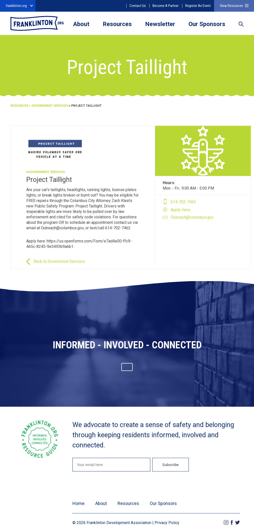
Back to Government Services (59, 261)
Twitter (237, 522)
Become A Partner (166, 5)
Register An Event (198, 5)
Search (241, 25)
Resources (117, 24)
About (81, 24)
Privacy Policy (167, 522)
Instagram (226, 522)
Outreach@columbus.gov (192, 217)
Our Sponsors (207, 24)
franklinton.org (16, 5)
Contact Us (137, 5)
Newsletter (160, 24)
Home (78, 503)
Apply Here (180, 209)
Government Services (50, 105)
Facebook (231, 522)
